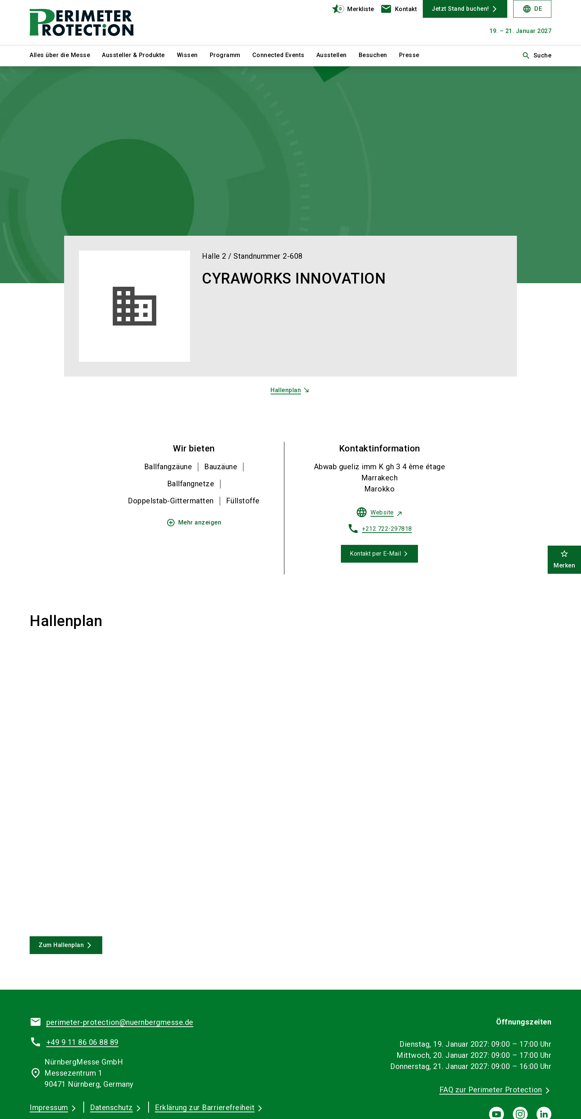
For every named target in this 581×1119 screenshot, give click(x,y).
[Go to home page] (90, 22)
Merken (564, 559)
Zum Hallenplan (61, 944)
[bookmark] (349, 9)
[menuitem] (66, 55)
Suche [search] (537, 55)
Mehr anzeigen (194, 522)
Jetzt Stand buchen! (460, 8)
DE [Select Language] (532, 8)
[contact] (398, 9)
